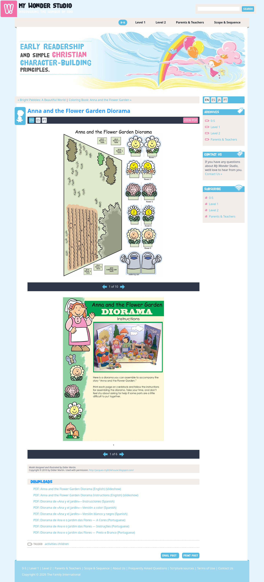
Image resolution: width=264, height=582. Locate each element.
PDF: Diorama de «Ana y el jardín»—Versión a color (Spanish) (74, 508)
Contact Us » (213, 174)
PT (44, 120)
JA (219, 100)
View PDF (190, 120)
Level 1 (140, 22)
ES (38, 120)
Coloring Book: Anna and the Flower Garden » (100, 100)
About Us (119, 568)
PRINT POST (191, 555)
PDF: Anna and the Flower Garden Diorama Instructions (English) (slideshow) (85, 495)
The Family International (63, 574)
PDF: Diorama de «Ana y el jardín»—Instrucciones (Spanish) (73, 501)
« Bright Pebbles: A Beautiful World (42, 100)
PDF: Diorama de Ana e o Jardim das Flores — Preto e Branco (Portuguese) (84, 533)
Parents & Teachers (190, 22)
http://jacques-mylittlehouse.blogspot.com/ (111, 470)
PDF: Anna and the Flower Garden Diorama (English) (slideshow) (77, 489)
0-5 (123, 22)
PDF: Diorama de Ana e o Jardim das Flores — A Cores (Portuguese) (79, 520)
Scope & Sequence (227, 22)
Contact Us (225, 568)
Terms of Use (206, 568)
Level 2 (161, 22)
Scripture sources (182, 568)
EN (32, 120)
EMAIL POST (170, 555)
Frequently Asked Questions (148, 568)
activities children (57, 544)
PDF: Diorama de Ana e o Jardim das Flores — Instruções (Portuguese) (81, 526)
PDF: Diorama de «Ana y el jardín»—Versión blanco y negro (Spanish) (80, 514)
